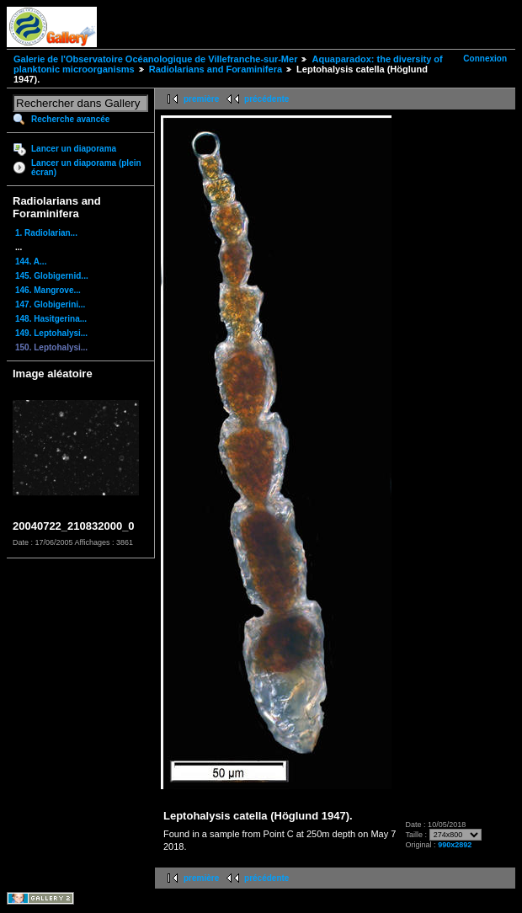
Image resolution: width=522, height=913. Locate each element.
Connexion (485, 58)
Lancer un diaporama (73, 148)
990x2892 (454, 845)
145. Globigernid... (51, 275)
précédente (266, 99)
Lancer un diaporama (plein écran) (86, 167)
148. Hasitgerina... (51, 318)
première (201, 99)
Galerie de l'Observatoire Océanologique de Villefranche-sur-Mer (155, 59)
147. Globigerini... (50, 304)
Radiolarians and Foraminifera (215, 69)
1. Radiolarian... (46, 233)
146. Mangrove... (48, 290)
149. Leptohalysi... (51, 333)
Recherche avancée (70, 119)
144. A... (30, 261)
